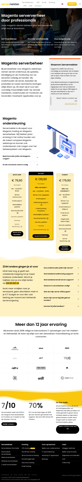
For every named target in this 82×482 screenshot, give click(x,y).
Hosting (52, 2)
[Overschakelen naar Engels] (62, 4)
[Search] (80, 4)
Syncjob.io (34, 479)
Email (44, 2)
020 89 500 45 (71, 103)
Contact (38, 6)
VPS (38, 2)
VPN (24, 6)
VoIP (30, 6)
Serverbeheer (28, 2)
